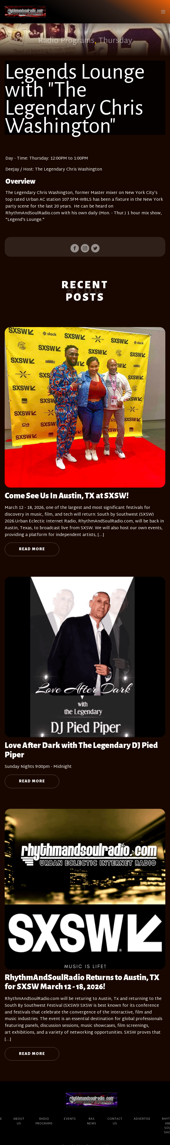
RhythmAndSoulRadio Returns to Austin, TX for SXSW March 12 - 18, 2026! (82, 982)
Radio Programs (66, 41)
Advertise (142, 1119)
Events (70, 1119)
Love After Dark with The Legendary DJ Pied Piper (81, 750)
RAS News (91, 1121)
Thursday (115, 41)
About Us (18, 1121)
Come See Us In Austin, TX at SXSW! (67, 496)
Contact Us (114, 1121)
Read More (32, 549)
